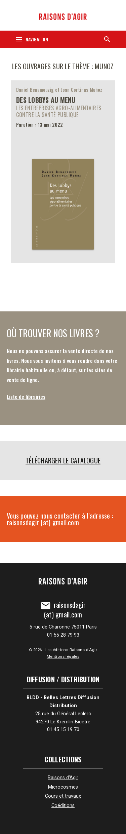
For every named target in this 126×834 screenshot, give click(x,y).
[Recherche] (107, 39)
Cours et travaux (63, 796)
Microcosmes (63, 787)
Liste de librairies (26, 396)
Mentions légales (63, 656)
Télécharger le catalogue (63, 460)
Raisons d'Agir (63, 778)
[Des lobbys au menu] (63, 171)
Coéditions (63, 805)
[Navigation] (31, 39)
